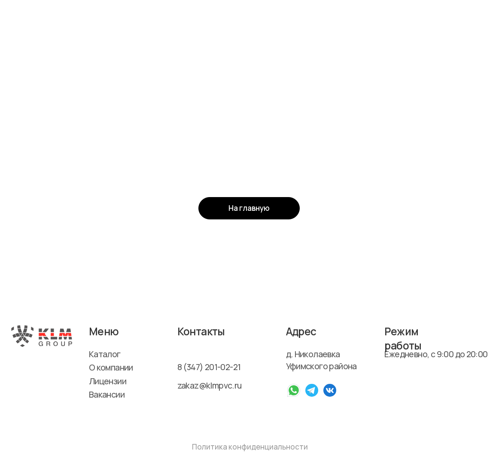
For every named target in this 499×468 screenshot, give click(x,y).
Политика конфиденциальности (250, 447)
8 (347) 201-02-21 (209, 367)
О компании (111, 367)
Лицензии (107, 381)
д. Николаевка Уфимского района (321, 360)
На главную (249, 208)
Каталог (105, 354)
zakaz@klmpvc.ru (209, 385)
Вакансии (107, 394)
